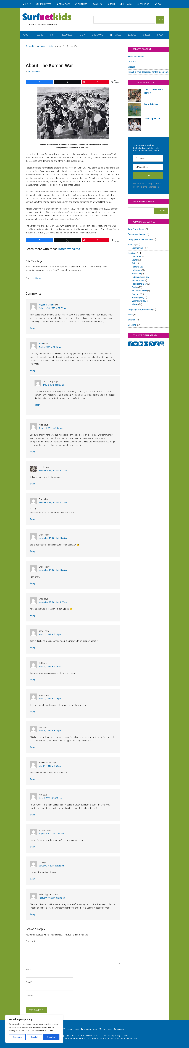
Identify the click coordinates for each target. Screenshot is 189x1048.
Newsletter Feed (89, 1030)
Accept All (51, 1037)
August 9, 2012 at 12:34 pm (51, 833)
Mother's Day (138, 280)
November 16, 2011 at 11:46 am (53, 570)
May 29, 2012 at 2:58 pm (50, 766)
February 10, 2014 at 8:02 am (52, 898)
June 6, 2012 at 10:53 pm (50, 798)
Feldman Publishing (84, 1038)
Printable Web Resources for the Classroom (148, 72)
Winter (135, 304)
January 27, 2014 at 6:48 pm (51, 866)
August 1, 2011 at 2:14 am (50, 428)
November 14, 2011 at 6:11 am (53, 470)
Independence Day (140, 277)
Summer (136, 294)
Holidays (132, 253)
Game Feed (105, 1030)
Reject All (34, 1037)
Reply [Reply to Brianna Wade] (32, 779)
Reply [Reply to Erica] (32, 615)
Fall (133, 263)
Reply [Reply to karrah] (32, 647)
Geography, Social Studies (140, 239)
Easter (135, 260)
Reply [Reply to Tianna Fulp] (37, 405)
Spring (135, 287)
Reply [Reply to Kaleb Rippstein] (32, 914)
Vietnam (131, 67)
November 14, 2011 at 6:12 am (53, 502)
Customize (17, 1037)
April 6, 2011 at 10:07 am (50, 347)
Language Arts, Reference (140, 309)
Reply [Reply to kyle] (32, 747)
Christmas (136, 256)
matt (41, 343)
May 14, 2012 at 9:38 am (50, 666)
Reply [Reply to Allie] (32, 815)
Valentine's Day (139, 301)
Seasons (132, 325)
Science (131, 319)
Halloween (137, 270)
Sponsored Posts (118, 1038)
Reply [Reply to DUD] (32, 679)
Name (29, 969)
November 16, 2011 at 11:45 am (53, 538)
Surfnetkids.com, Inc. (91, 1035)
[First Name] (148, 158)
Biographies (137, 248)
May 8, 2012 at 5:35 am (53, 385)
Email (29, 982)
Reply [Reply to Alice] (32, 451)
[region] (34, 1029)
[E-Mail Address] (148, 167)
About (104, 1035)
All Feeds (119, 1030)
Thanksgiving (138, 297)
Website (29, 995)
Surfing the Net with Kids (47, 17)
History (51, 46)
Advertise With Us (101, 1038)
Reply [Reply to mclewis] (32, 847)
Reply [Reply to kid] (32, 879)
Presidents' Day (139, 284)
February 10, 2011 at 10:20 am (52, 308)
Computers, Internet (137, 234)
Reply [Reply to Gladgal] (32, 519)
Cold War (132, 61)
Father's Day (137, 267)
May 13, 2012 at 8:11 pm (50, 634)
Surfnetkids (31, 46)
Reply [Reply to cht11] (32, 484)
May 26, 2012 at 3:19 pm (50, 730)
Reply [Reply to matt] (32, 370)
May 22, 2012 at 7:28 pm (50, 698)
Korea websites (69, 249)
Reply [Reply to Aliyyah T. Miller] (32, 328)
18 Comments (34, 71)
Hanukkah (136, 273)
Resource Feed (71, 1030)
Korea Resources (136, 56)
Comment (31, 941)
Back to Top (132, 1038)
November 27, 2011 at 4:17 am (53, 602)
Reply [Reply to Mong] (32, 711)
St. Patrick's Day (139, 290)
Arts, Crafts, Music (136, 229)
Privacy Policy (114, 1035)
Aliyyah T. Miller (46, 305)
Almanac (42, 46)
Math (130, 314)
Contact (125, 1035)
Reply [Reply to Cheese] (32, 551)
